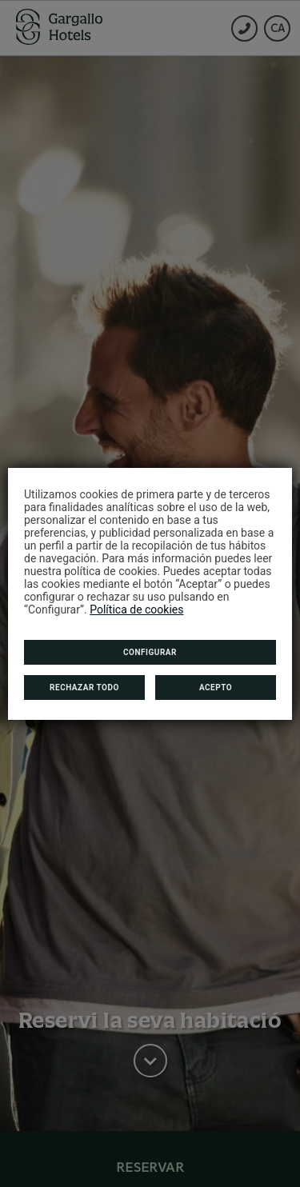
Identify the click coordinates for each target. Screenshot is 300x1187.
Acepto (215, 687)
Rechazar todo (84, 687)
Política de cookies (136, 609)
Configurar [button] (150, 652)
